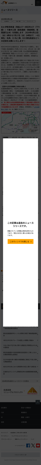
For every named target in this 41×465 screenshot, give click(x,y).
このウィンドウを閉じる (19, 241)
